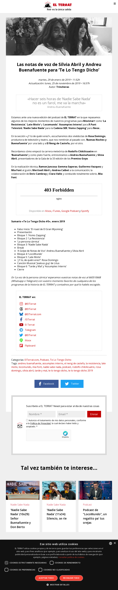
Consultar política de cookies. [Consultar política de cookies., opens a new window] (71, 557)
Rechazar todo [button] (71, 578)
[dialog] (59, 565)
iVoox (48, 211)
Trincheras (62, 87)
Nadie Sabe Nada (19, 504)
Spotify (85, 211)
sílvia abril (28, 370)
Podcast (44, 359)
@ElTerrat (30, 303)
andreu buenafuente (29, 363)
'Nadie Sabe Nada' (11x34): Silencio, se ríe (57, 514)
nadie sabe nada (52, 367)
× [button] (115, 543)
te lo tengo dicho (57, 370)
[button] (59, 584)
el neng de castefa (74, 363)
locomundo (25, 367)
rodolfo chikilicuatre (83, 367)
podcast (66, 367)
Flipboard (30, 345)
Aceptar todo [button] (46, 578)
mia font (37, 367)
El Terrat (30, 324)
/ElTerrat (30, 319)
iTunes (56, 211)
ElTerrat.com (32, 359)
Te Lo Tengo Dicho (60, 359)
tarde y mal (41, 370)
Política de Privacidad (40, 423)
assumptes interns (52, 363)
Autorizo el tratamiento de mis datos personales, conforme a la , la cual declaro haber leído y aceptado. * (56, 423)
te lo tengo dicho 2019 (80, 370)
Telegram (30, 330)
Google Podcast (70, 211)
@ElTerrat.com (33, 314)
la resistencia (93, 363)
